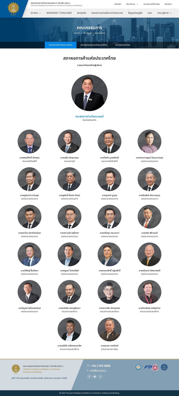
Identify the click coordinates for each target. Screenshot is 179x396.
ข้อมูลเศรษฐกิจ (135, 13)
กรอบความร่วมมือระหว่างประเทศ (107, 13)
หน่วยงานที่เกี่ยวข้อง (151, 4)
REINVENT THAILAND (59, 13)
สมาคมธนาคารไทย (122, 45)
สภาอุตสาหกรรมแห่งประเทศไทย (94, 45)
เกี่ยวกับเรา (130, 4)
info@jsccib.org (98, 370)
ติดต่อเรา (168, 4)
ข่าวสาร (34, 13)
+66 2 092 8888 (100, 366)
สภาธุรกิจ (81, 13)
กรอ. (150, 13)
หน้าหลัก (117, 4)
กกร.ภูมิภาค (163, 13)
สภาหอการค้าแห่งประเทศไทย (60, 45)
